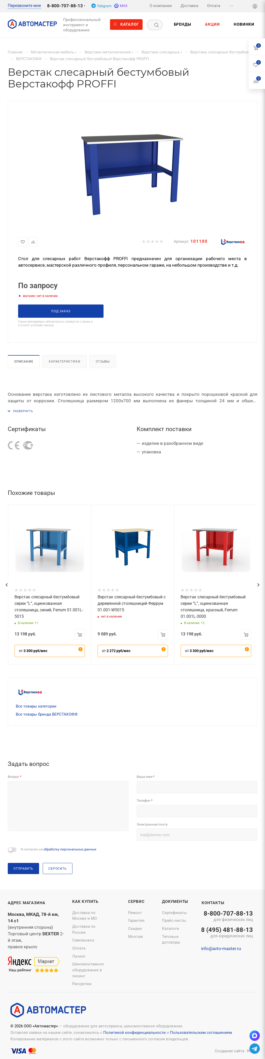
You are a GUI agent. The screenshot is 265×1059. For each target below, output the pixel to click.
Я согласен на (58, 849)
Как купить (85, 901)
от (33, 651)
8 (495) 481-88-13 (227, 933)
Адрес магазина (26, 903)
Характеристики (64, 361)
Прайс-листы (174, 920)
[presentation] (6, 585)
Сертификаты (174, 912)
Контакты (213, 903)
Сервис (136, 901)
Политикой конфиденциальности (134, 1032)
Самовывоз (83, 940)
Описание (23, 361)
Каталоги (170, 928)
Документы (175, 901)
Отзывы (103, 361)
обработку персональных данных (69, 849)
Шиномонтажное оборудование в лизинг (88, 970)
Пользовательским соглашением (201, 1032)
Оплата (78, 948)
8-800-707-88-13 (65, 5)
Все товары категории (36, 706)
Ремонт (135, 912)
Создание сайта (229, 1051)
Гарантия (136, 920)
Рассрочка (81, 983)
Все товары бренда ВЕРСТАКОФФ (47, 714)
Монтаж (135, 936)
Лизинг (79, 956)
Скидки (135, 928)
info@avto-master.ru (221, 948)
